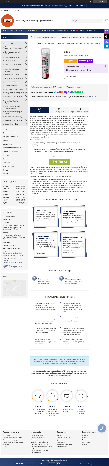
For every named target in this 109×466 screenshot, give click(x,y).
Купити (70, 61)
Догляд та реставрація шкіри (12, 52)
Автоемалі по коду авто (13, 57)
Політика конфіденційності (87, 464)
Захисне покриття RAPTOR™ (12, 437)
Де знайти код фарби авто (39, 442)
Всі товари (19, 30)
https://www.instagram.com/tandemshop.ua (13, 267)
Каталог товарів (8, 43)
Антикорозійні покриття (13, 74)
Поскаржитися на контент (71, 464)
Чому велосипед (62, 446)
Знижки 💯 (74, 30)
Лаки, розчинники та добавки (12, 70)
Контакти (6, 155)
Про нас (6, 140)
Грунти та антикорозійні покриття (13, 65)
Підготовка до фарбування (14, 89)
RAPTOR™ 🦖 (32, 30)
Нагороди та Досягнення (12, 148)
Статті (5, 129)
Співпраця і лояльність (64, 437)
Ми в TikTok (86, 442)
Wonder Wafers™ (62, 30)
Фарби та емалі (10, 61)
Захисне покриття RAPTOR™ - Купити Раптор (14, 47)
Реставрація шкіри (48, 30)
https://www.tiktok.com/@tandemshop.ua (13, 262)
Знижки (5, 446)
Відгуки (89, 30)
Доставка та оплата (37, 435)
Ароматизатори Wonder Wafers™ (13, 442)
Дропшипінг (60, 440)
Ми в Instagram (8, 166)
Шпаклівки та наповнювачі (14, 78)
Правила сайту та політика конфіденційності (39, 451)
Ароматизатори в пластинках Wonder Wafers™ (11, 101)
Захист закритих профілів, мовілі (48, 37)
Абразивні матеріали (12, 82)
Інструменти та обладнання (14, 93)
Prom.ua (64, 460)
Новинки (6, 174)
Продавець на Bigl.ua (54, 462)
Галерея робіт (8, 162)
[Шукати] (100, 21)
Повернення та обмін (10, 136)
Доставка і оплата (9, 133)
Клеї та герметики (11, 85)
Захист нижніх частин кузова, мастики (12, 107)
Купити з (85, 61)
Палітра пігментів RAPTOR (39, 444)
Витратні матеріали (11, 124)
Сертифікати (7, 144)
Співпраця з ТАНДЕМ (11, 151)
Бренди (82, 30)
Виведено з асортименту (13, 117)
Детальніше (80, 6)
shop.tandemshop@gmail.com (13, 253)
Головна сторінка (8, 30)
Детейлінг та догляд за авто (14, 96)
